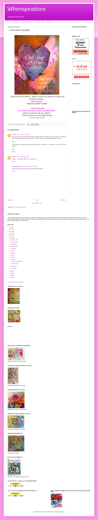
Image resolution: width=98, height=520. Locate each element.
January (13, 268)
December (13, 240)
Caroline (14, 134)
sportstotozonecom (17, 166)
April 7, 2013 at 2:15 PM (23, 156)
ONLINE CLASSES (27, 22)
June (12, 253)
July (12, 250)
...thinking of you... (14, 263)
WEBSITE (16, 22)
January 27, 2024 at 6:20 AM (30, 166)
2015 (10, 233)
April (12, 257)
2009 (10, 277)
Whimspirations (26, 9)
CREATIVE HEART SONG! (37, 104)
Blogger (63, 511)
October (13, 244)
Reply (13, 151)
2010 (10, 275)
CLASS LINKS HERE (37, 118)
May (12, 255)
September (13, 246)
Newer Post (11, 200)
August (12, 248)
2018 (10, 227)
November (13, 242)
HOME (8, 22)
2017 (10, 229)
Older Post (63, 200)
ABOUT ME (50, 22)
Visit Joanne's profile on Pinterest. (15, 282)
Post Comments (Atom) (20, 207)
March (12, 259)
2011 (10, 273)
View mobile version (37, 203)
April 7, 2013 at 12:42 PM (23, 134)
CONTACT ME (39, 22)
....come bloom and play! (16, 261)
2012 (10, 271)
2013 (10, 238)
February (13, 266)
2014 (10, 235)
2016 (10, 231)
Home (37, 200)
